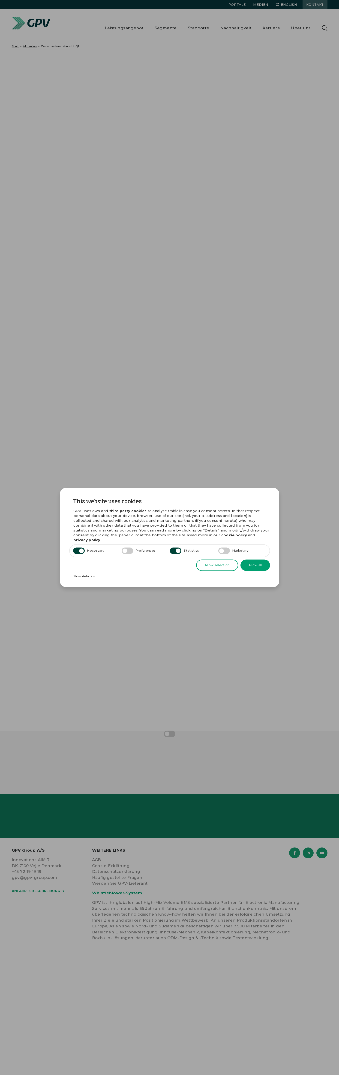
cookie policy (234, 535)
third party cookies (128, 511)
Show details (84, 577)
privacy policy (86, 540)
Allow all (255, 565)
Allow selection (217, 565)
